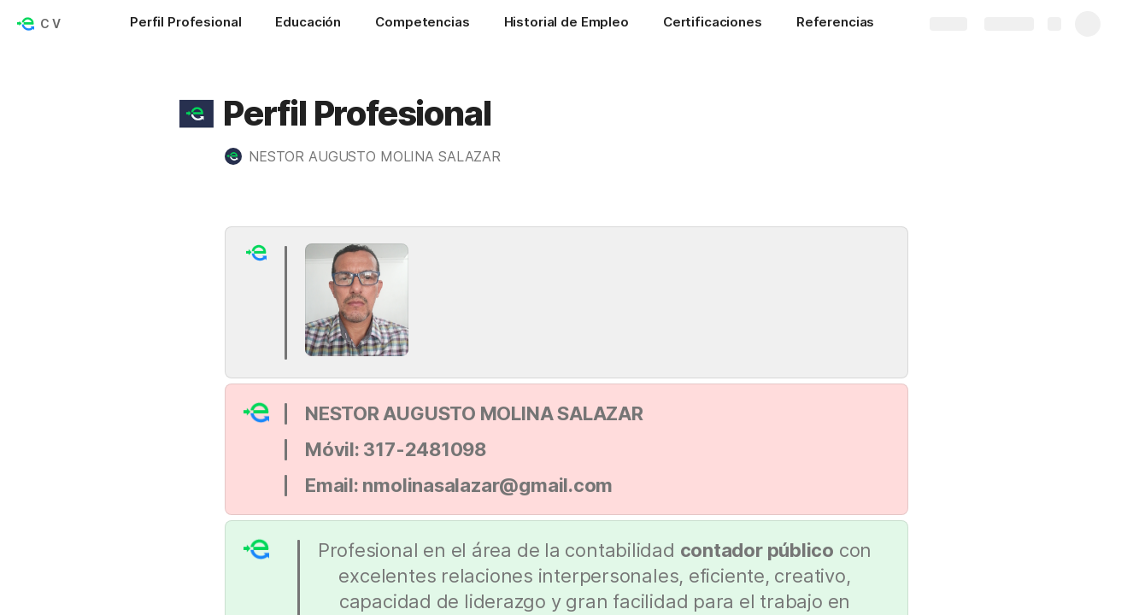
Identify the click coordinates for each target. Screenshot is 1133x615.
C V (50, 23)
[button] (196, 113)
